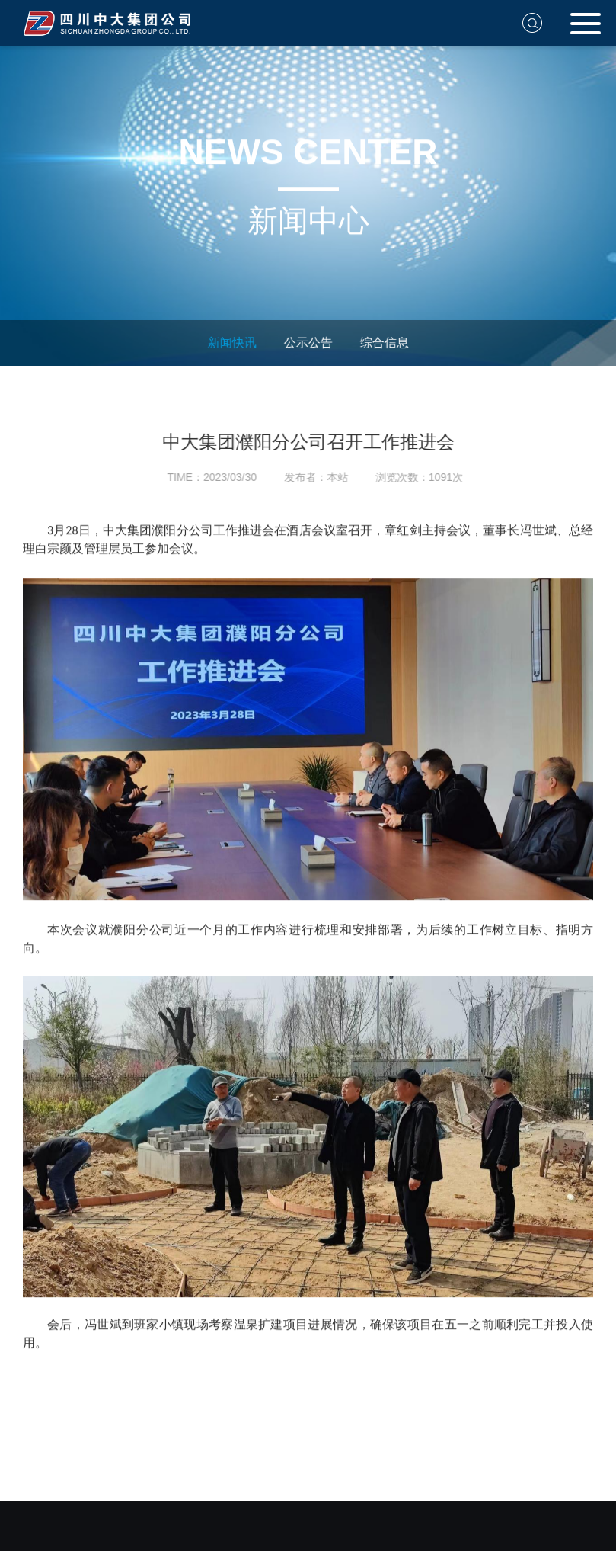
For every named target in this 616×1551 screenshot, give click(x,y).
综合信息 (380, 342)
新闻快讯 (228, 342)
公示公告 (304, 342)
